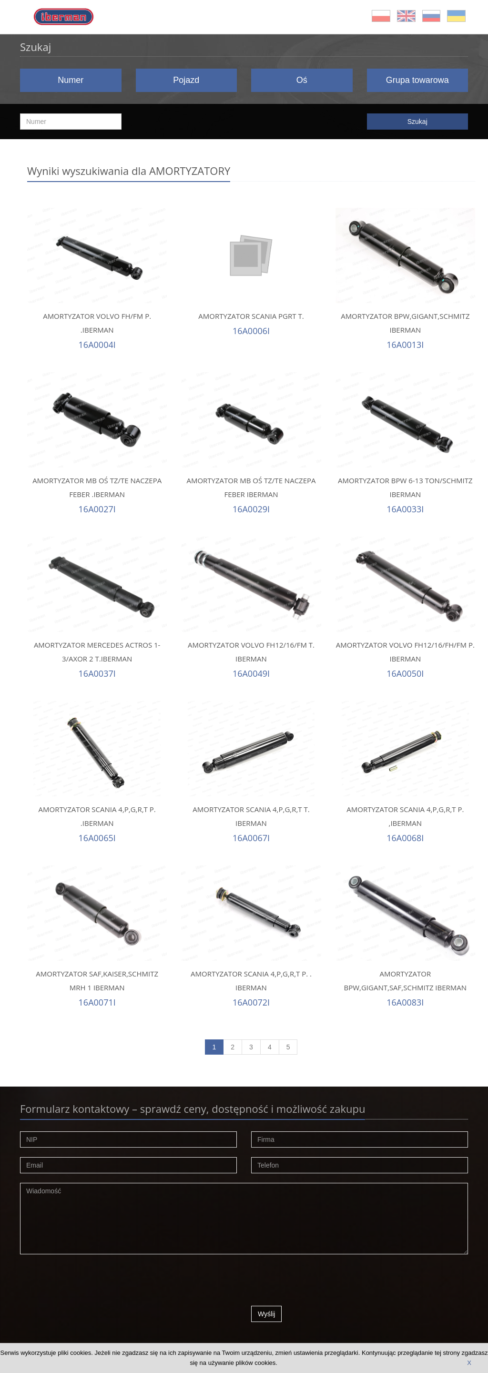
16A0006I (251, 330)
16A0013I (405, 344)
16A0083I (405, 1002)
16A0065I (97, 838)
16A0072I (251, 1002)
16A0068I (405, 838)
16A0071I (97, 1002)
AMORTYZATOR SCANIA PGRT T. (251, 316)
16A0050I (405, 673)
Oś (301, 80)
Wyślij (266, 1314)
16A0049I (251, 673)
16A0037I (97, 673)
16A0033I (405, 509)
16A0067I (251, 838)
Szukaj (417, 121)
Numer (70, 80)
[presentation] (323, 1282)
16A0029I (251, 509)
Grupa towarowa (417, 80)
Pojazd (186, 80)
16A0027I (97, 509)
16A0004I (97, 344)
